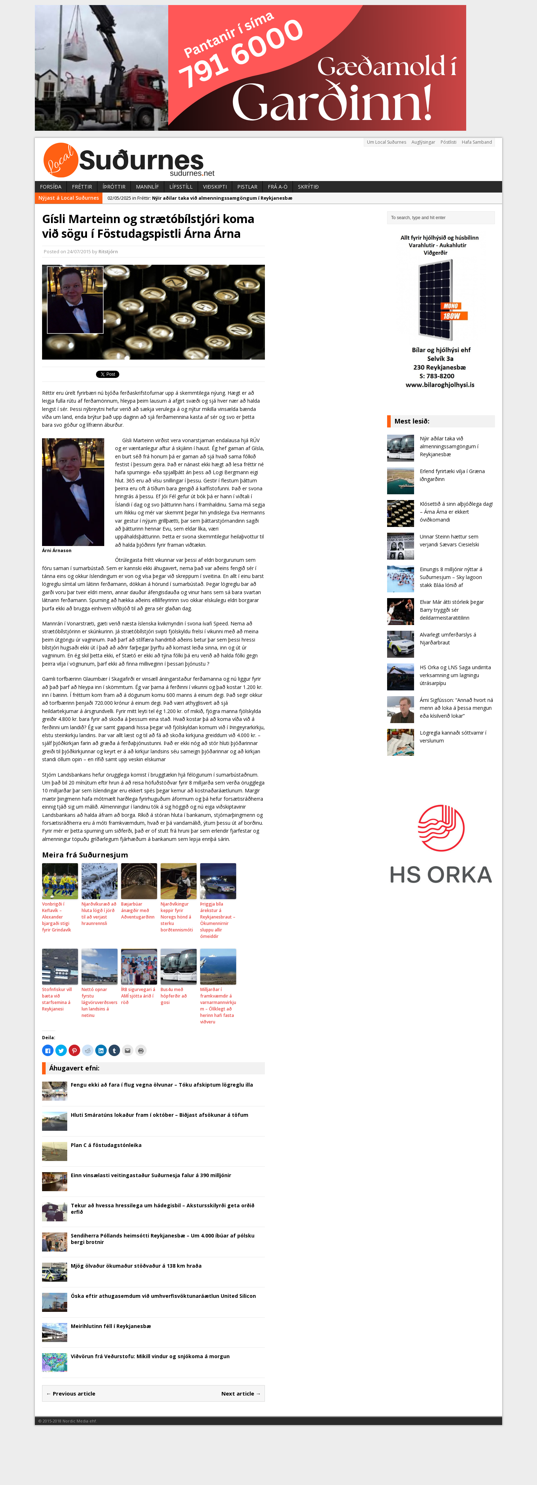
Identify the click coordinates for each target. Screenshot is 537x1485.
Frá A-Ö (278, 186)
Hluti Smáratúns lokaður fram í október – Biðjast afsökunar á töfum (159, 1114)
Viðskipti (215, 186)
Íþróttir (113, 186)
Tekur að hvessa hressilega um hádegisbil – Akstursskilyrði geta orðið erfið (162, 1208)
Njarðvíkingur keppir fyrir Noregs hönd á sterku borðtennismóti (177, 917)
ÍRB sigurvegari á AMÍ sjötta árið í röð (138, 995)
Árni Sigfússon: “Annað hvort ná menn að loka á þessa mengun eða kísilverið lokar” (456, 708)
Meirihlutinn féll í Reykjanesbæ (111, 1326)
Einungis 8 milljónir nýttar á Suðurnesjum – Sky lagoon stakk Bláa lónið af (451, 577)
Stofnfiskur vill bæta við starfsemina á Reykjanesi (57, 999)
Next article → (241, 1393)
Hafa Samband (477, 142)
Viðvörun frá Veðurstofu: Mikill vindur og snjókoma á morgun (150, 1356)
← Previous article (70, 1393)
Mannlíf (147, 186)
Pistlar (247, 186)
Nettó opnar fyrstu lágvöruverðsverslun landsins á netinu (100, 1002)
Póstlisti (448, 142)
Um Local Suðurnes (386, 142)
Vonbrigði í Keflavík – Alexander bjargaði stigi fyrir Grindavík (56, 917)
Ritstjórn (108, 251)
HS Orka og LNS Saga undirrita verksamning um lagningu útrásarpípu (455, 675)
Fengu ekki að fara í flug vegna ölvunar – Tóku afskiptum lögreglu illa (162, 1084)
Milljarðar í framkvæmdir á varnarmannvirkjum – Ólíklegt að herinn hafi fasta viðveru (218, 1005)
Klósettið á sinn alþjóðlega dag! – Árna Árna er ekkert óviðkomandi (456, 511)
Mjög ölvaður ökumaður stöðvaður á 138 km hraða (136, 1265)
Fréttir (82, 186)
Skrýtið (308, 186)
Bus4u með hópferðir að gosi (174, 995)
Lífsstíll (181, 186)
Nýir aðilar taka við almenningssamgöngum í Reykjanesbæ (449, 446)
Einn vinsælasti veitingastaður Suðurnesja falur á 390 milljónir (151, 1175)
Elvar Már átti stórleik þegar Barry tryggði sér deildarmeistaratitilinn (452, 609)
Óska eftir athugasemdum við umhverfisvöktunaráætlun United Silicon (163, 1295)
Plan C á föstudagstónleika (106, 1145)
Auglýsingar (423, 142)
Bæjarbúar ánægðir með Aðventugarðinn (138, 910)
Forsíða (50, 186)
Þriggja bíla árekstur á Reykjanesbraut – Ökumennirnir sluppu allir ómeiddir (217, 920)
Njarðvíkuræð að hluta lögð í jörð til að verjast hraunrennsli (99, 913)
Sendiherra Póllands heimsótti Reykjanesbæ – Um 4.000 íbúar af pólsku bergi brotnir (162, 1238)
